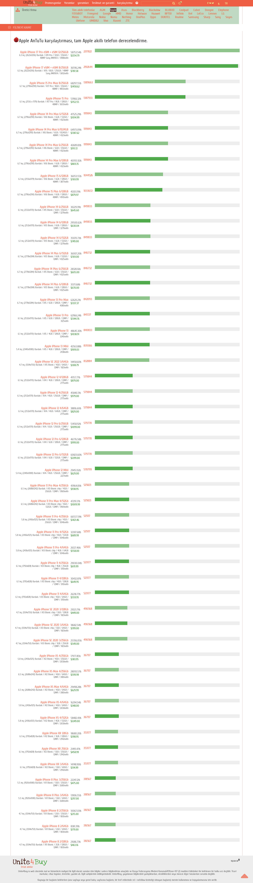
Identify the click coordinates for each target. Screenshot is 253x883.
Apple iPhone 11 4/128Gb (54, 578)
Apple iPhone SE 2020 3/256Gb (50, 640)
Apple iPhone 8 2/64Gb (55, 826)
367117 (87, 655)
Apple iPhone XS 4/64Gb (54, 702)
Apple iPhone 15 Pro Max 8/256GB (49, 83)
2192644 (88, 67)
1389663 (88, 82)
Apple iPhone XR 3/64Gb (54, 764)
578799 (88, 469)
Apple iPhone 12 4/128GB (54, 377)
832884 (88, 361)
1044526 (88, 175)
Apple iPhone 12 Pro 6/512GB (52, 454)
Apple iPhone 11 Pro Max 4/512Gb (49, 501)
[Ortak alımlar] (33, 3)
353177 (87, 732)
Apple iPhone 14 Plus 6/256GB (51, 269)
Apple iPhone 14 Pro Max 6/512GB (49, 114)
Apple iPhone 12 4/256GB (54, 392)
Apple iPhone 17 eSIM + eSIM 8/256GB (46, 67)
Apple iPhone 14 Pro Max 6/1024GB (48, 129)
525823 (87, 485)
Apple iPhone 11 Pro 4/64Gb (52, 547)
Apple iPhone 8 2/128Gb (55, 841)
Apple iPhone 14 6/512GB (54, 238)
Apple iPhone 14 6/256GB (54, 207)
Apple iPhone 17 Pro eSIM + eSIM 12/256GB (44, 52)
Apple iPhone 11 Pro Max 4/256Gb (49, 485)
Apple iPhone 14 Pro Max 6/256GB (48, 145)
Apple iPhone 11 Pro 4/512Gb (52, 532)
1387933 (88, 98)
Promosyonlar (53, 3)
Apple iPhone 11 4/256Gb (54, 563)
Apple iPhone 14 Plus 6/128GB (51, 284)
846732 (88, 252)
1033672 (88, 191)
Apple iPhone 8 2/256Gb (54, 810)
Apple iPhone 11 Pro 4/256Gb (52, 516)
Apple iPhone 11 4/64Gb (55, 594)
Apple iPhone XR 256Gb (55, 748)
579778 (88, 423)
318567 (87, 779)
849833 (88, 206)
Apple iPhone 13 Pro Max (54, 300)
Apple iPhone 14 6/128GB (54, 222)
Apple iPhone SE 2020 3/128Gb (51, 609)
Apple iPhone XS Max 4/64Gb (51, 687)
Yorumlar (69, 3)
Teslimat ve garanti (103, 3)
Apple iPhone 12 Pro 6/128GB (52, 439)
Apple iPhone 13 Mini (56, 346)
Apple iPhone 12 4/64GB (54, 408)
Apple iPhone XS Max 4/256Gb (51, 671)
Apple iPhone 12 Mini (56, 470)
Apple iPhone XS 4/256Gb (54, 656)
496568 (88, 608)
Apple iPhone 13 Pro (57, 315)
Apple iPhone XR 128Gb (55, 733)
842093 (88, 299)
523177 (87, 562)
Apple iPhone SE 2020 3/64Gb (51, 625)
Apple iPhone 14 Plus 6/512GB (51, 253)
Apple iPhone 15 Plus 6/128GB (51, 191)
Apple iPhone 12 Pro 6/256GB (51, 423)
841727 (87, 314)
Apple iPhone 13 (59, 330)
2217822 (88, 51)
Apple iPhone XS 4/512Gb (54, 717)
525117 (87, 516)
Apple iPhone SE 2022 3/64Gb (51, 361)
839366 (88, 345)
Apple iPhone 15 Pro (57, 98)
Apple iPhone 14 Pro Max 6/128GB (49, 160)
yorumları (83, 3)
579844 (88, 376)
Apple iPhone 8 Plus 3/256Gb (51, 779)
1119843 (88, 113)
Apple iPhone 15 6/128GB (54, 176)
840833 (88, 330)
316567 (87, 810)
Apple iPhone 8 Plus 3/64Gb (52, 795)
